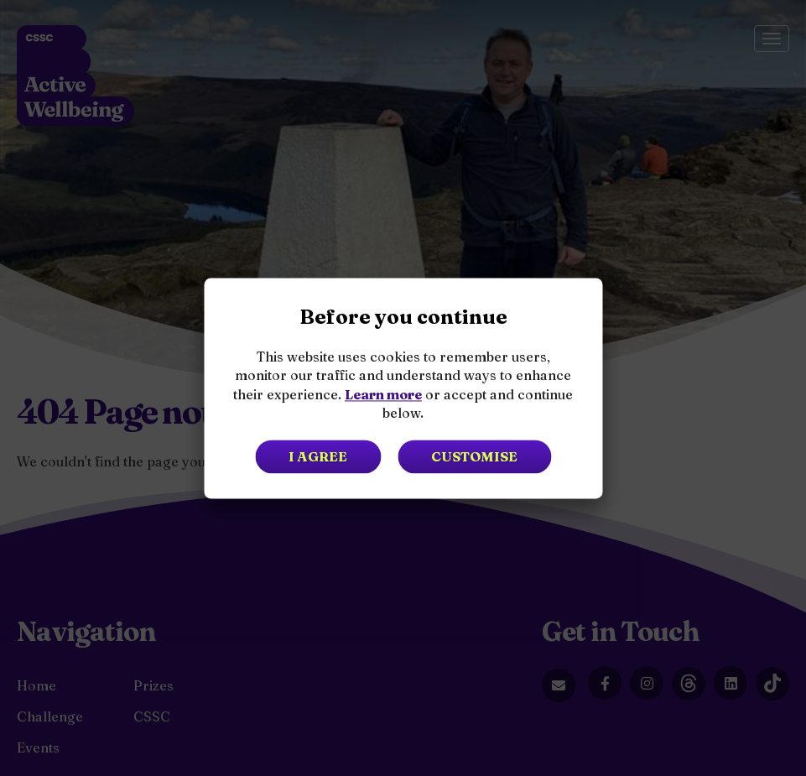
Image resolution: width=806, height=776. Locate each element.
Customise (474, 456)
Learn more (383, 394)
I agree (318, 456)
